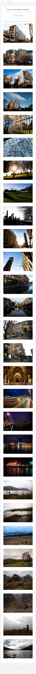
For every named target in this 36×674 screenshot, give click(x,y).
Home (2, 1)
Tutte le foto (9, 1)
